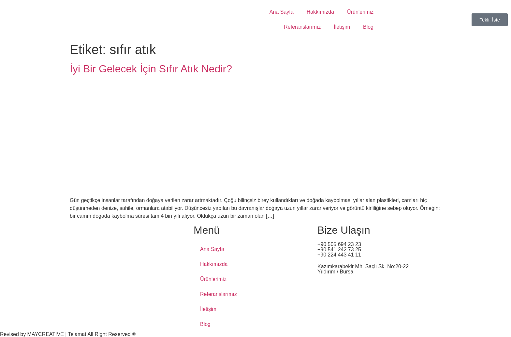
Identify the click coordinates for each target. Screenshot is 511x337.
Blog (368, 27)
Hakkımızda (320, 12)
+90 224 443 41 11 (339, 254)
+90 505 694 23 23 (339, 244)
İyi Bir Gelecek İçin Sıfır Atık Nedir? (151, 69)
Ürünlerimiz (360, 12)
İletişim (342, 27)
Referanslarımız (302, 27)
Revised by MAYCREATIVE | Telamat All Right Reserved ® (68, 334)
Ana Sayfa (282, 12)
